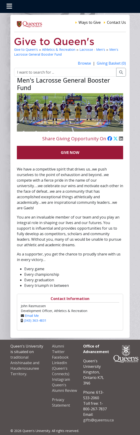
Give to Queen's (26, 49)
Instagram (61, 379)
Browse (85, 63)
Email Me (32, 315)
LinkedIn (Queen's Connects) (60, 368)
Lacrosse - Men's (92, 49)
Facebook (60, 357)
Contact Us (116, 22)
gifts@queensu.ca (98, 420)
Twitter (58, 351)
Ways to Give (90, 22)
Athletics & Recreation (59, 49)
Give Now (70, 152)
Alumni (58, 346)
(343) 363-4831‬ (35, 320)
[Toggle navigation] (9, 6)
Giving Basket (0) (111, 63)
